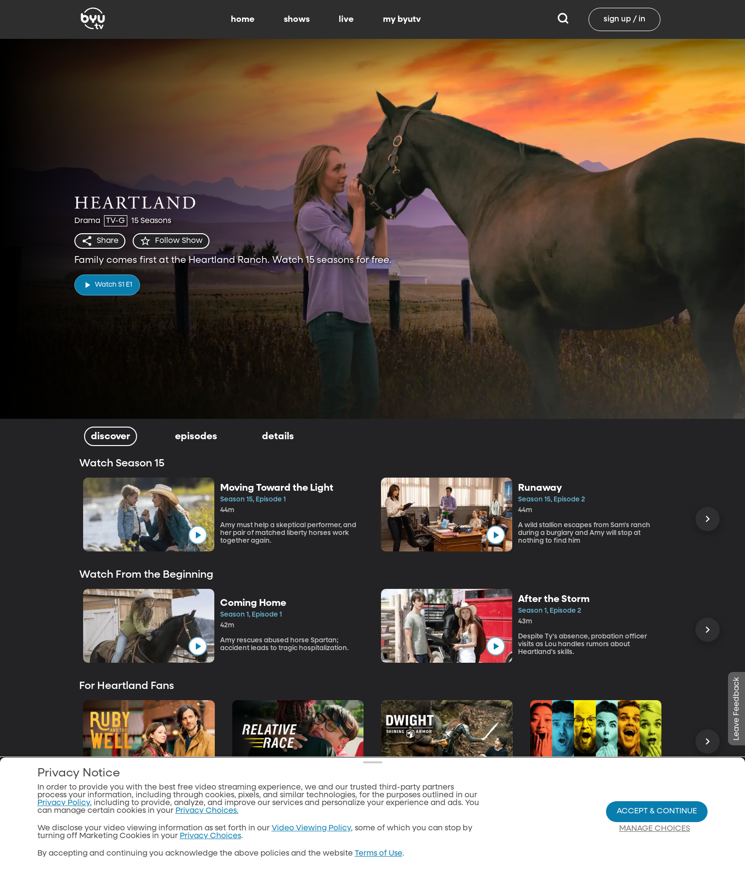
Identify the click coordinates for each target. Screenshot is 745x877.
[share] (99, 241)
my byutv (402, 19)
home (243, 19)
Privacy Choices (210, 839)
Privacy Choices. (207, 813)
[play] (107, 285)
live (346, 19)
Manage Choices (654, 831)
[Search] (563, 19)
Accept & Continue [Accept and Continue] (657, 813)
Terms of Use (378, 856)
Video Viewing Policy (311, 831)
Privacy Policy (63, 805)
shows (297, 19)
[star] (171, 241)
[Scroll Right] (707, 519)
